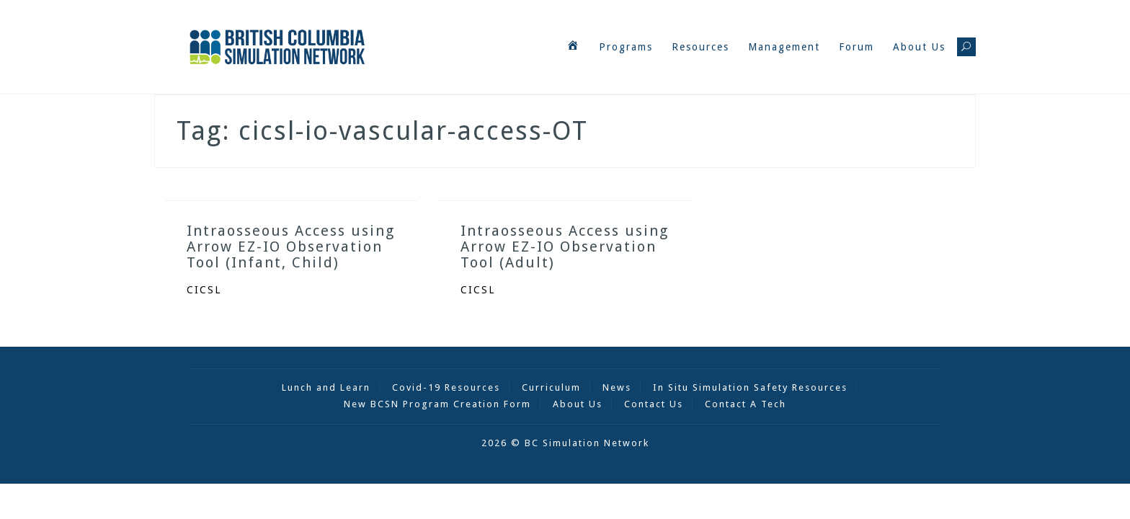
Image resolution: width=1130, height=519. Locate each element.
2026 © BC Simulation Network (565, 443)
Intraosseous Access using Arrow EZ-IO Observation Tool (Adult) (565, 246)
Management (784, 47)
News (616, 387)
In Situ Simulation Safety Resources (750, 387)
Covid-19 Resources (446, 387)
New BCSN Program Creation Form (437, 404)
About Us (919, 47)
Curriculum (551, 387)
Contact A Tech (745, 404)
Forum (856, 47)
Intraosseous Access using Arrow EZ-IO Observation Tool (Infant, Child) (291, 246)
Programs (626, 47)
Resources (700, 47)
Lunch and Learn (326, 387)
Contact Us (653, 404)
